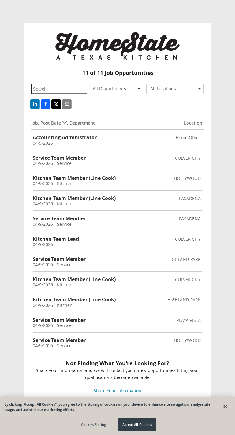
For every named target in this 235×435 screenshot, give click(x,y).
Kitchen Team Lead (56, 239)
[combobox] (116, 89)
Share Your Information (117, 390)
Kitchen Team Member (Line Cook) (74, 178)
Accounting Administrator (65, 137)
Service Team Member (59, 157)
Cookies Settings (94, 424)
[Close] (225, 406)
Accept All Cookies (137, 424)
